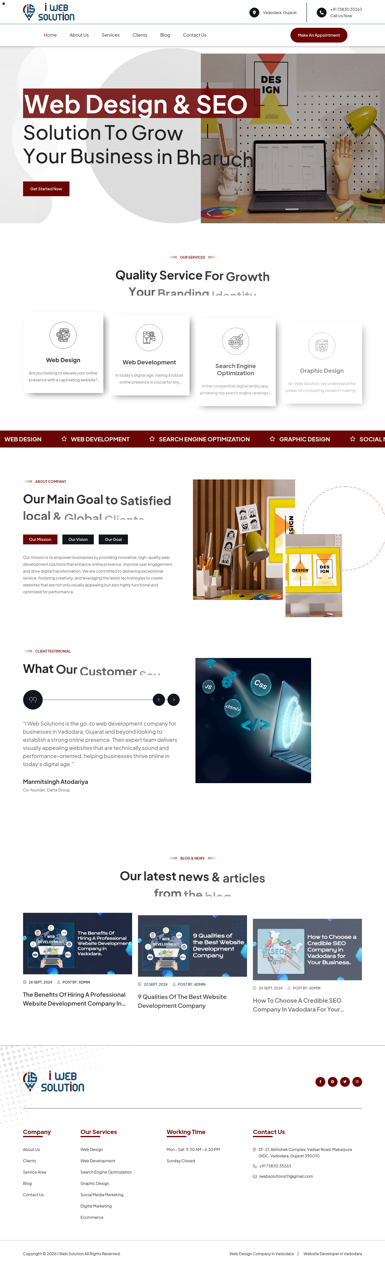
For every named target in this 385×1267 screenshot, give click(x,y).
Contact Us (195, 35)
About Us (79, 35)
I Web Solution (70, 1253)
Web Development (149, 377)
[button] (159, 700)
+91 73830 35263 (346, 9)
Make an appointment (319, 35)
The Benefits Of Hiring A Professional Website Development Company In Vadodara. (74, 1014)
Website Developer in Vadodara (332, 1253)
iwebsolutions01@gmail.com (286, 1176)
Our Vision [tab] (78, 539)
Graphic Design (95, 1183)
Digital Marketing (96, 1205)
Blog (165, 35)
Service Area (34, 1172)
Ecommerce (92, 1217)
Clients (140, 35)
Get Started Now (46, 188)
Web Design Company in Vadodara (261, 1253)
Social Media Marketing (102, 1194)
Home (50, 35)
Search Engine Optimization (106, 1172)
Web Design (63, 371)
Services (111, 35)
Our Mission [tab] (40, 539)
